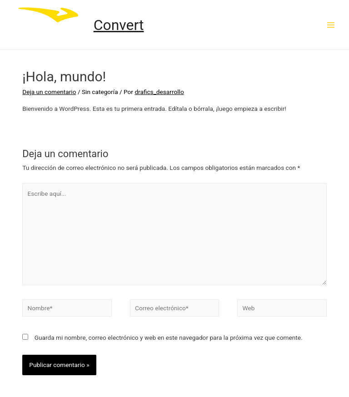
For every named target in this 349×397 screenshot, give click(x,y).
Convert (119, 25)
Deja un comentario (49, 91)
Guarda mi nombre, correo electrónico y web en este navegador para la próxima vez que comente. (169, 337)
